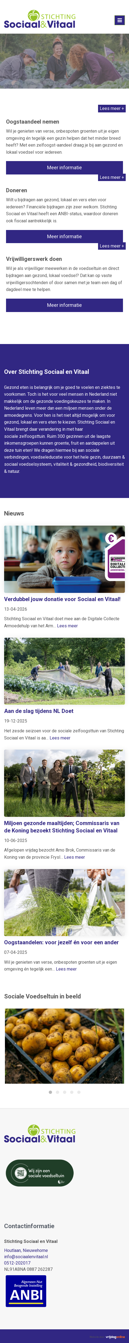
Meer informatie (64, 167)
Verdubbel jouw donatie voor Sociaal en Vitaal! (62, 599)
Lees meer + (112, 108)
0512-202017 (17, 1263)
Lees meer (67, 625)
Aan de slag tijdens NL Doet (38, 711)
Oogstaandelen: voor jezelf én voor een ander (61, 942)
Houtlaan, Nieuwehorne (26, 1250)
